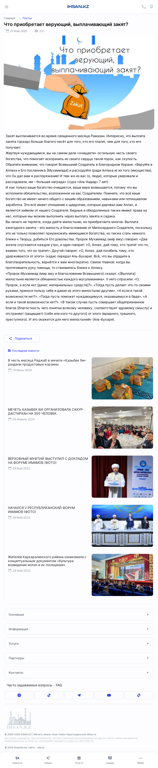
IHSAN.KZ (78, 6)
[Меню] (140, 760)
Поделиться (20, 338)
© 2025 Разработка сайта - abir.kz (24, 747)
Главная (9, 18)
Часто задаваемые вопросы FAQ (34, 685)
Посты (27, 18)
